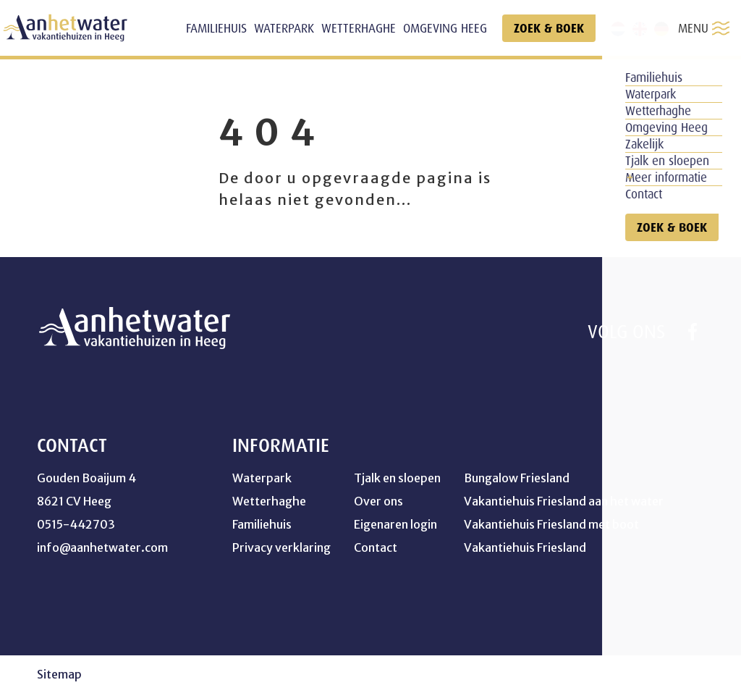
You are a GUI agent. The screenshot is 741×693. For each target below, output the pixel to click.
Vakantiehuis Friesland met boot (551, 524)
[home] (65, 28)
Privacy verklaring (281, 547)
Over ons (378, 501)
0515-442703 (76, 524)
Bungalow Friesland (516, 478)
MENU (703, 28)
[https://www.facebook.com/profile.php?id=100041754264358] (692, 331)
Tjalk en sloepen (397, 478)
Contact (375, 547)
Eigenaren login (395, 524)
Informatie (280, 445)
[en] (640, 29)
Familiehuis (262, 524)
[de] (661, 29)
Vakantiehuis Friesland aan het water (564, 501)
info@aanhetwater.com (102, 547)
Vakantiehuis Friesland (525, 547)
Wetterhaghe (269, 501)
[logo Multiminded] (694, 674)
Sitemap (59, 674)
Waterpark (262, 478)
